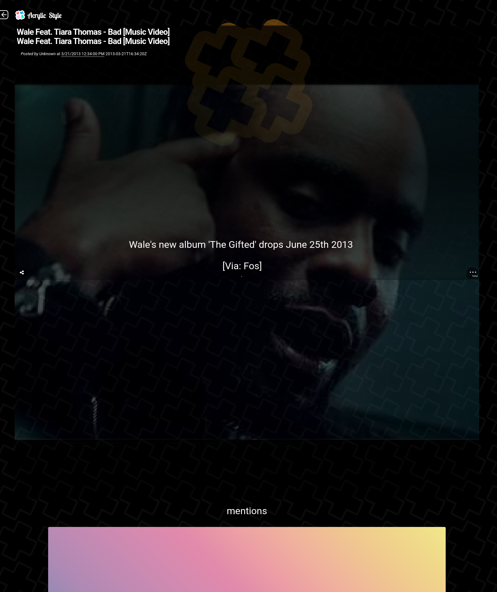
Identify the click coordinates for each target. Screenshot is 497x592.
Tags (475, 276)
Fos (251, 265)
